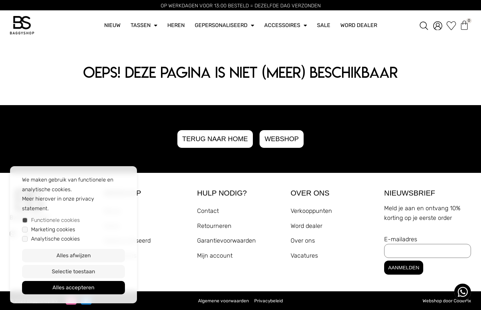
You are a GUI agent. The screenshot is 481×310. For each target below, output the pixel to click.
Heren (176, 25)
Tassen (144, 25)
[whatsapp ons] (462, 292)
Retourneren (214, 226)
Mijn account (214, 255)
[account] (437, 25)
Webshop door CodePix (447, 300)
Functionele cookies (55, 220)
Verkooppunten (311, 211)
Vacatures (304, 255)
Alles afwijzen (73, 255)
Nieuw (112, 25)
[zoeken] (424, 25)
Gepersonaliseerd (224, 25)
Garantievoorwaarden (226, 240)
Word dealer (358, 25)
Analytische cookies (55, 239)
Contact (208, 211)
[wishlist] (451, 25)
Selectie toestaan (73, 271)
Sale (323, 25)
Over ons (303, 240)
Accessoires (285, 25)
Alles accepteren (73, 287)
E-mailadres (400, 239)
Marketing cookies (53, 229)
